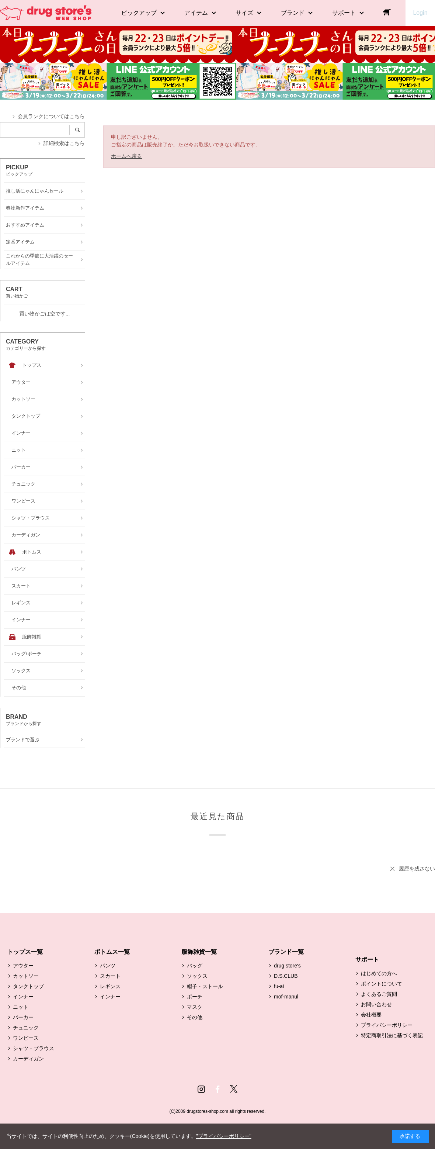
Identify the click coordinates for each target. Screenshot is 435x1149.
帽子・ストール (205, 986)
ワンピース (26, 1038)
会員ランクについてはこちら (51, 116)
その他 (194, 1017)
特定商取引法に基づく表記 (392, 1035)
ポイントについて (381, 984)
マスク (194, 1007)
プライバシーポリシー (387, 1025)
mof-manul (286, 997)
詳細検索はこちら (64, 143)
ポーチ (194, 997)
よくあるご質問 (379, 994)
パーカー (23, 1017)
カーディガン (28, 1059)
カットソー (26, 976)
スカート (110, 976)
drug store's (287, 966)
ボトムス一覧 (112, 952)
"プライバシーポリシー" (223, 1136)
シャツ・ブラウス (33, 1048)
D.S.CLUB (286, 976)
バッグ (194, 966)
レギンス (110, 986)
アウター (23, 966)
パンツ (107, 966)
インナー (23, 997)
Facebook (217, 1089)
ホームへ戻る (126, 156)
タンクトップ (28, 986)
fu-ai (279, 986)
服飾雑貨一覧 (199, 952)
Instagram (201, 1089)
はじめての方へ (379, 973)
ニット (20, 1007)
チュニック (26, 1028)
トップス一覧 (25, 952)
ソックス (197, 976)
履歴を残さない (417, 869)
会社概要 (371, 1015)
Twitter (233, 1089)
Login (420, 13)
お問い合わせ (376, 1004)
